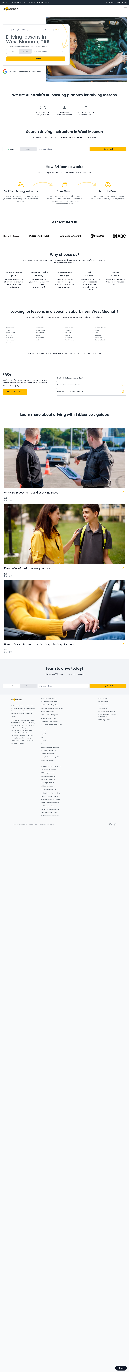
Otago (97, 333)
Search (36, 59)
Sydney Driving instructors (49, 796)
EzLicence (7, 498)
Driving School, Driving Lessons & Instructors (27, 30)
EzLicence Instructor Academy (39, 2)
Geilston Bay (40, 335)
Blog (42, 737)
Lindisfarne (69, 328)
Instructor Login (122, 2)
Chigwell (9, 335)
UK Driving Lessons (104, 720)
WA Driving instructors (48, 779)
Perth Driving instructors (48, 806)
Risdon (38, 340)
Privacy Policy (33, 825)
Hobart (8, 342)
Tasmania (48, 30)
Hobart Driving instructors (49, 812)
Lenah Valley (40, 328)
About (43, 744)
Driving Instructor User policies (50, 757)
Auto (13, 51)
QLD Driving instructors (48, 776)
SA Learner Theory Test (48, 718)
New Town (9, 337)
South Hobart (40, 330)
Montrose (98, 337)
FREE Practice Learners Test (49, 702)
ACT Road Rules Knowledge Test (51, 725)
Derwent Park (40, 333)
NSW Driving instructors (48, 769)
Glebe (97, 330)
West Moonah (70, 340)
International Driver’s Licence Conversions (107, 715)
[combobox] (49, 51)
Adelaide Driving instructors (50, 809)
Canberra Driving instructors (50, 816)
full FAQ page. (14, 385)
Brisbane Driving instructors (50, 803)
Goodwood (10, 328)
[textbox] (49, 51)
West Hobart (40, 337)
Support (4, 2)
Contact (43, 740)
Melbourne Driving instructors (50, 799)
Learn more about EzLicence (50, 747)
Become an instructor (48, 754)
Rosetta (8, 330)
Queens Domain (100, 328)
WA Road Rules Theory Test (49, 715)
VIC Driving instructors (48, 773)
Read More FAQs (14, 391)
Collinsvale (69, 337)
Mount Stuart (10, 333)
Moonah (68, 333)
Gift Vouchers (102, 708)
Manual (25, 51)
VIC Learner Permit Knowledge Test (52, 708)
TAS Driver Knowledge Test (49, 721)
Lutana (67, 335)
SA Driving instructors (48, 783)
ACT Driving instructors (48, 789)
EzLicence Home (11, 8)
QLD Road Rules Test (47, 711)
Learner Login (110, 2)
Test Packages (103, 705)
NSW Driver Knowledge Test (49, 705)
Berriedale (98, 335)
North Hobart (10, 340)
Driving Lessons (103, 702)
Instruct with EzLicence (18, 2)
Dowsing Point (100, 340)
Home (8, 30)
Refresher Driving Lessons (106, 711)
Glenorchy (69, 330)
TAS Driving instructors (48, 786)
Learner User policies (47, 760)
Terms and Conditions (46, 825)
